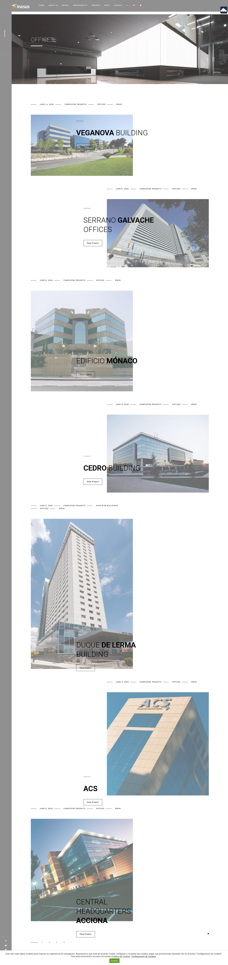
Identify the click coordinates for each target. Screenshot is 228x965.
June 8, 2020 (122, 189)
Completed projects (76, 104)
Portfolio (153, 42)
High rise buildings (107, 506)
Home (41, 5)
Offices (101, 104)
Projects (96, 5)
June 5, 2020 (122, 404)
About (53, 5)
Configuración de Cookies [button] (143, 956)
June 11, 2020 (47, 104)
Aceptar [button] (114, 961)
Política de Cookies (121, 956)
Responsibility (80, 5)
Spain (119, 104)
